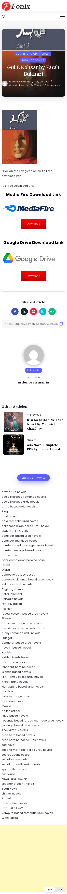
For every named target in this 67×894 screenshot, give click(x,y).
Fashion (7, 609)
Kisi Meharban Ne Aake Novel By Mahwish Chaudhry (45, 424)
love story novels (14, 701)
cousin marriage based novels (23, 550)
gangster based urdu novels (21, 643)
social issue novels (14, 759)
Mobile (6, 706)
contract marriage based (20, 541)
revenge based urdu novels (21, 725)
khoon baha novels (15, 682)
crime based (10, 555)
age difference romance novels (24, 497)
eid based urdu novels (17, 584)
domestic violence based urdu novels (28, 579)
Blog (5, 511)
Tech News (9, 789)
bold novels (10, 516)
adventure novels (14, 492)
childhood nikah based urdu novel (25, 526)
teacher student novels (18, 784)
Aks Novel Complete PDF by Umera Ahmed (43, 447)
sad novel (8, 745)
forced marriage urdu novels (22, 623)
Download (33, 224)
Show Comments (33, 477)
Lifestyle (7, 691)
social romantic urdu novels (21, 764)
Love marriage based (16, 696)
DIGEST (7, 565)
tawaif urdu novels (14, 779)
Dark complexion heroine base (23, 560)
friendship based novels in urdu (23, 628)
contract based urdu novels (21, 536)
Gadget (7, 638)
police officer (11, 711)
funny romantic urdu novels (21, 633)
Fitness (7, 618)
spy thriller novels (14, 769)
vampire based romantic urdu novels (27, 813)
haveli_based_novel (16, 648)
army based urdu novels (18, 506)
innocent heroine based (18, 667)
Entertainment (12, 594)
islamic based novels (16, 672)
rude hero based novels (18, 735)
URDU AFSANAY (12, 808)
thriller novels (11, 794)
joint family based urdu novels (22, 677)
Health (6, 652)
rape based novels (15, 716)
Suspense (8, 774)
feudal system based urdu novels (25, 614)
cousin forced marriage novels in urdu (28, 545)
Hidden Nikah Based (15, 657)
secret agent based (16, 755)
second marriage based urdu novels (27, 750)
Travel (6, 798)
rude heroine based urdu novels (24, 740)
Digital (6, 570)
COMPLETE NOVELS (15, 531)
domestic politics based (18, 575)
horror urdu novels (15, 662)
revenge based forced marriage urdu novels (33, 721)
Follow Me (33, 370)
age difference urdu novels (20, 502)
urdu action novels (15, 803)
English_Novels (12, 589)
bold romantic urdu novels (20, 521)
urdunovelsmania (20, 81)
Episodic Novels (12, 599)
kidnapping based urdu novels (23, 687)
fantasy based (12, 604)
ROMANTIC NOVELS (15, 730)
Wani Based (10, 818)
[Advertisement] (33, 858)
